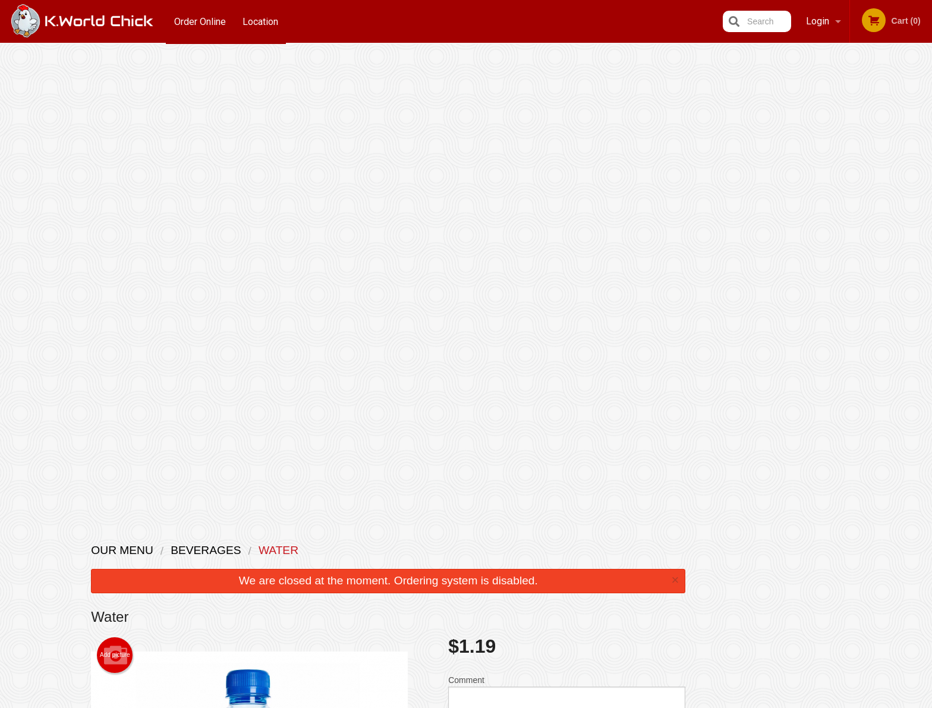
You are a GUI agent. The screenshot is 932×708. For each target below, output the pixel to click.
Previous (786, 164)
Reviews (538, 549)
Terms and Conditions (561, 564)
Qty (484, 273)
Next (923, 164)
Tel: (659, 578)
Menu (435, 549)
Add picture (115, 184)
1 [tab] (810, 241)
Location (261, 21)
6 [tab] (899, 241)
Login (817, 21)
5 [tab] (881, 241)
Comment (566, 225)
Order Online (200, 21)
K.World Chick (217, 534)
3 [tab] (846, 241)
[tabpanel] (854, 164)
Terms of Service (485, 700)
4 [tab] (864, 241)
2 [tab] (828, 241)
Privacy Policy (548, 578)
